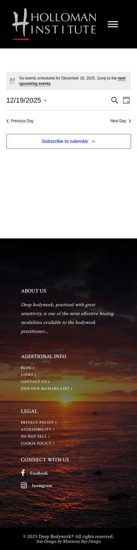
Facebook (39, 473)
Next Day (120, 121)
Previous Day (20, 121)
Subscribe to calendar (65, 141)
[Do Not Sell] (36, 437)
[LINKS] (29, 375)
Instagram (42, 486)
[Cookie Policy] (38, 444)
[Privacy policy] (39, 423)
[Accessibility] (38, 430)
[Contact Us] (36, 382)
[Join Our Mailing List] (47, 389)
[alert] (68, 81)
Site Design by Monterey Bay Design (68, 541)
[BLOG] (28, 368)
